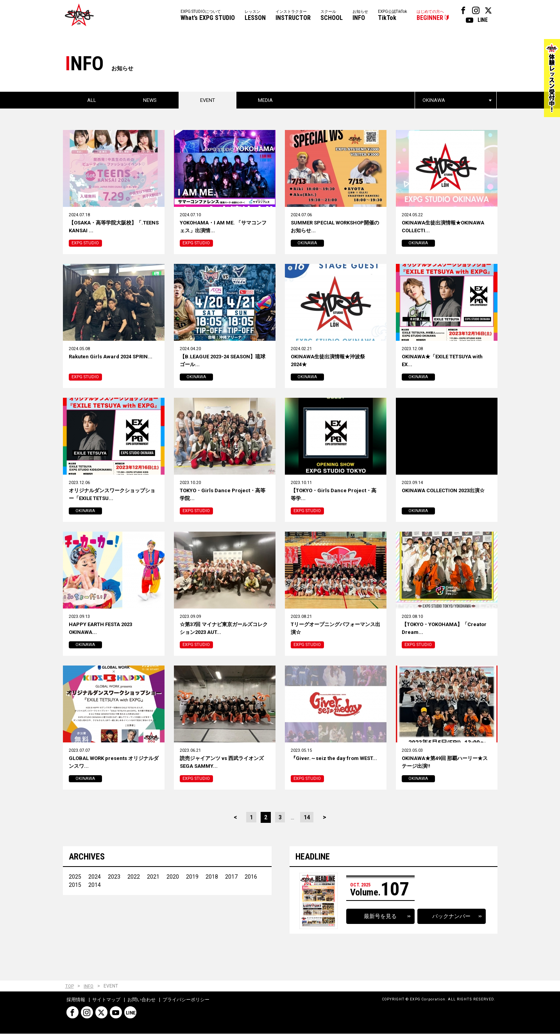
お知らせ (360, 15)
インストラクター (293, 15)
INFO (89, 987)
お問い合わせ (141, 1000)
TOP (69, 987)
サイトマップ (106, 1000)
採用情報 (75, 1000)
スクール (331, 15)
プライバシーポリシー (186, 1000)
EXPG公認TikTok (392, 15)
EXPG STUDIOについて (208, 15)
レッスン (255, 15)
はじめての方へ (430, 15)
